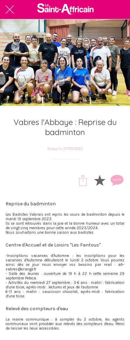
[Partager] (83, 180)
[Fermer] (10, 10)
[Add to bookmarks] (99, 180)
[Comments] (116, 180)
